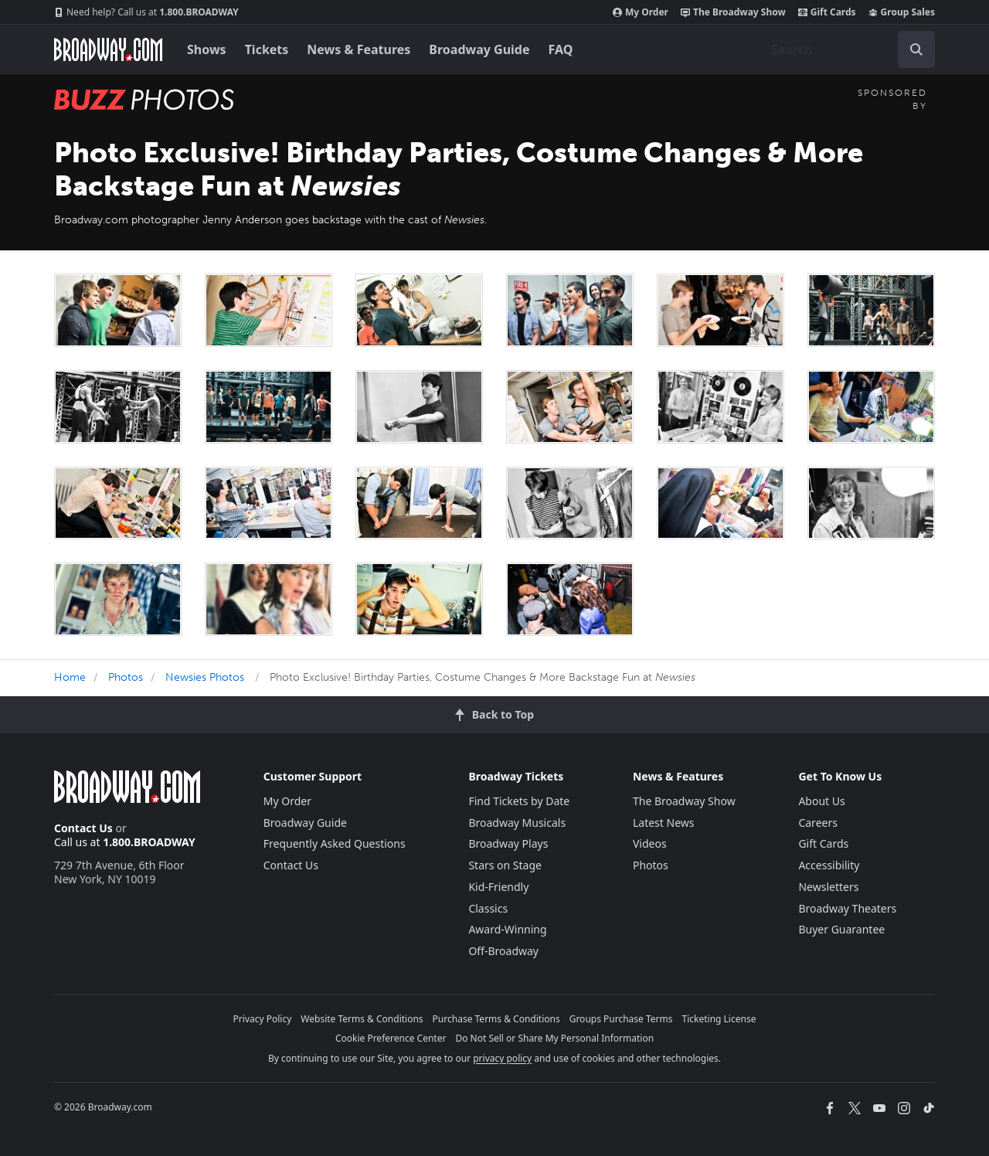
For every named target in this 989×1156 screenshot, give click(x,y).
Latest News (664, 822)
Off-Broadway (503, 951)
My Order (640, 12)
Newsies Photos (204, 677)
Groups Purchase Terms (621, 1018)
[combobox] (847, 49)
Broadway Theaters (847, 908)
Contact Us (83, 828)
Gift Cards (827, 12)
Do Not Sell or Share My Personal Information (554, 1038)
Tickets (267, 49)
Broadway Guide (479, 49)
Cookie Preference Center (391, 1038)
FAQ (561, 49)
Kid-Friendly (498, 886)
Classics (488, 908)
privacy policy (502, 1058)
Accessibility (828, 865)
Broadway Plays (508, 843)
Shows (206, 49)
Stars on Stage (505, 865)
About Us (821, 801)
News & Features (358, 49)
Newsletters (828, 886)
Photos (125, 677)
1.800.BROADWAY (146, 12)
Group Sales (901, 12)
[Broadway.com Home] (108, 49)
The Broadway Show (733, 12)
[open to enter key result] (916, 49)
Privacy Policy (262, 1018)
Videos (650, 843)
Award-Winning (507, 929)
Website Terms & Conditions (362, 1018)
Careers (817, 822)
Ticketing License (719, 1018)
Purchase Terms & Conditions (496, 1018)
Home (70, 677)
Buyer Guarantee (841, 929)
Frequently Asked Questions (334, 843)
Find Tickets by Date (518, 801)
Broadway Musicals (517, 822)
